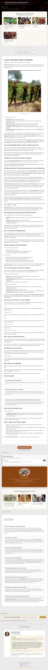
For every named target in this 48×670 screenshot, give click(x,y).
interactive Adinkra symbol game (18, 653)
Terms (22, 662)
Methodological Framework (21, 551)
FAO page (15, 430)
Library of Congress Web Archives (30, 639)
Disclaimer (18, 662)
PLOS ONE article (18, 427)
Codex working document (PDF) (12, 435)
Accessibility (27, 662)
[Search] (46, 2)
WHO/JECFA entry (22, 432)
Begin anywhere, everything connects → (24, 52)
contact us (28, 594)
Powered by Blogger (24, 665)
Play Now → (43, 617)
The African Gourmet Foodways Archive (16, 2)
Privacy (31, 662)
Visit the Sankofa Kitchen (24, 448)
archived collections (19, 650)
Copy (44, 461)
